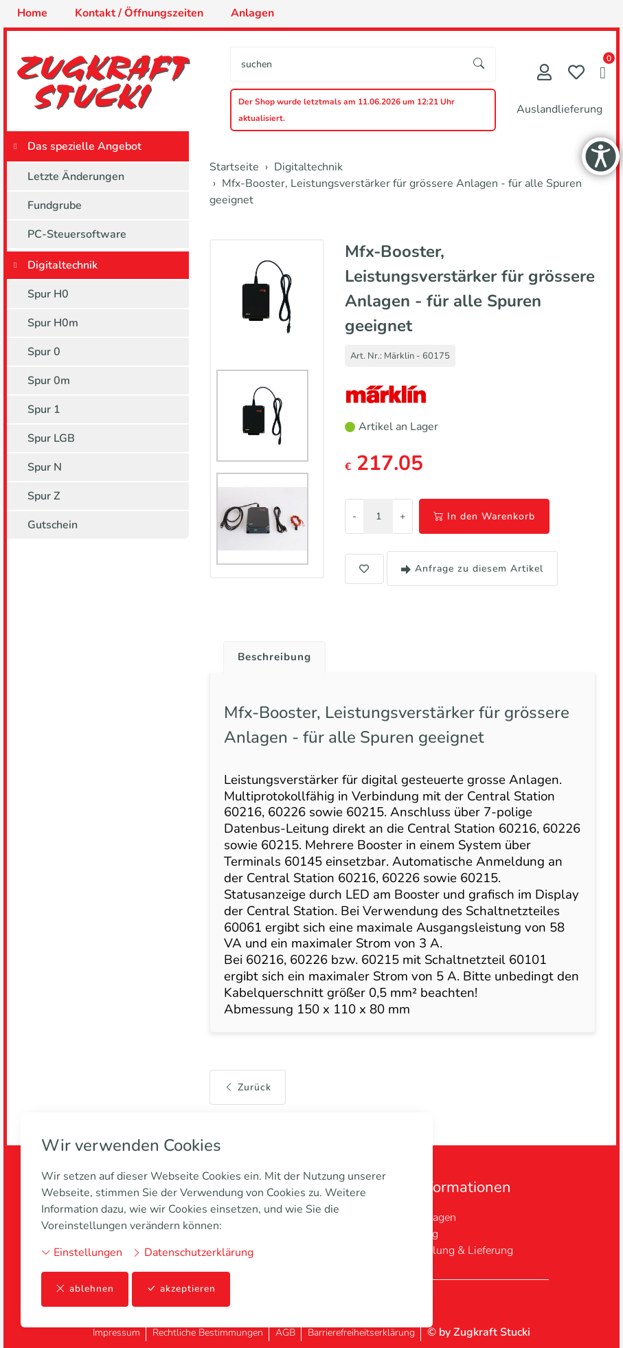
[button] (603, 74)
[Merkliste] (576, 74)
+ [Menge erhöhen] (402, 516)
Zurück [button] (247, 1100)
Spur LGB (51, 438)
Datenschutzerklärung (192, 1252)
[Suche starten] (479, 64)
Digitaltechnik (62, 265)
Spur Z (43, 496)
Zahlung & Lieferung (464, 1250)
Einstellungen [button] (81, 1252)
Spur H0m (52, 322)
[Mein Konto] (544, 74)
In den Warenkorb (484, 516)
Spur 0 (43, 351)
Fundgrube (54, 205)
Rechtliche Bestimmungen (207, 1332)
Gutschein (52, 524)
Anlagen (435, 1217)
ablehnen (85, 1289)
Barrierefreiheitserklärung (361, 1332)
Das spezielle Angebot (84, 146)
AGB (285, 1332)
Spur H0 (48, 294)
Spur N (44, 467)
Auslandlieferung (559, 109)
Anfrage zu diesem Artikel (472, 568)
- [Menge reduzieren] (354, 516)
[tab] (271, 654)
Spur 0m (48, 380)
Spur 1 (43, 409)
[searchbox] (347, 64)
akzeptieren (181, 1289)
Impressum (116, 1332)
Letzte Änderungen (75, 176)
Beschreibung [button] (277, 657)
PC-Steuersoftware (76, 234)
